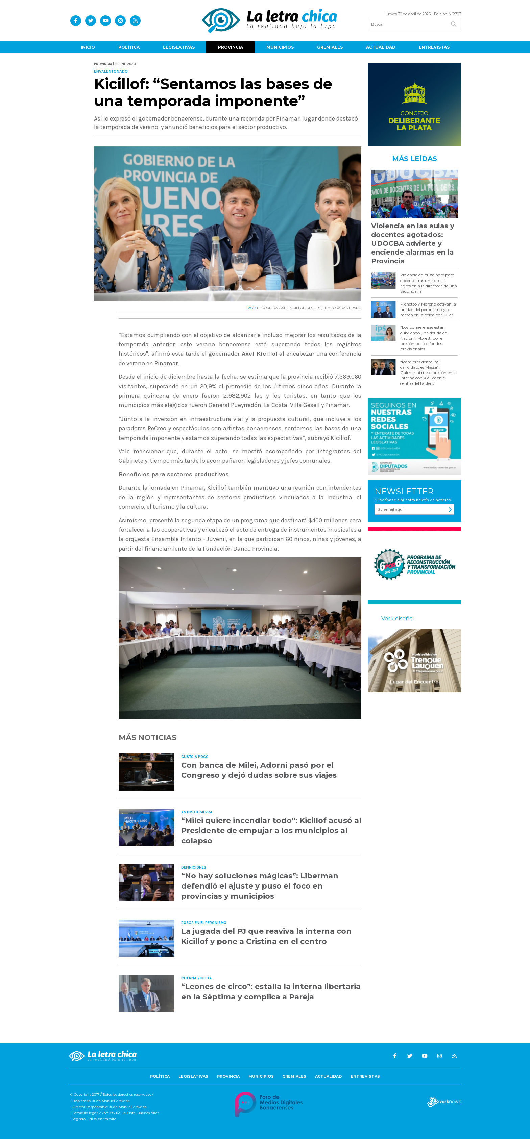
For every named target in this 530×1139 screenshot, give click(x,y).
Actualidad (380, 47)
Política (129, 47)
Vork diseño (397, 618)
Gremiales (330, 47)
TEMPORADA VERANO (342, 308)
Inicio (88, 47)
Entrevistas (434, 47)
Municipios (280, 47)
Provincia (230, 47)
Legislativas (179, 47)
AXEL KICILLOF (292, 308)
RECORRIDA (267, 308)
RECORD (314, 308)
